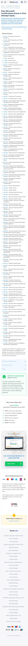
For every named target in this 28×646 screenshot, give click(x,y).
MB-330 (5, 222)
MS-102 (5, 289)
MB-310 (5, 218)
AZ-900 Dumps (13, 591)
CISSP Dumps (13, 618)
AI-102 (5, 104)
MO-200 (5, 272)
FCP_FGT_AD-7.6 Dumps (13, 621)
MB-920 (5, 254)
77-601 (5, 40)
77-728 (5, 54)
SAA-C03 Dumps (13, 550)
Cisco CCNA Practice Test (13, 571)
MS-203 (5, 291)
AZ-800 (5, 145)
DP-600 (5, 171)
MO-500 (5, 287)
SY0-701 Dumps (13, 538)
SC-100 (5, 326)
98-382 (5, 81)
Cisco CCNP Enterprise (13, 580)
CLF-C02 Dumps (13, 609)
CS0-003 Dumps (13, 603)
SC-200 (5, 328)
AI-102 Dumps (13, 577)
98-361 (5, 68)
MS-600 (5, 294)
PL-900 (5, 322)
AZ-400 (5, 134)
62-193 (5, 36)
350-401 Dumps (13, 594)
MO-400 (5, 283)
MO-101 (5, 269)
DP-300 (5, 162)
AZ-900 (5, 152)
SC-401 (5, 339)
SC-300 (5, 332)
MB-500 (5, 231)
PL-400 (5, 311)
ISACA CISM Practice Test (13, 615)
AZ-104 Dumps (13, 541)
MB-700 (5, 234)
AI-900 (5, 111)
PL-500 (5, 315)
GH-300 (5, 190)
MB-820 (5, 242)
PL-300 (5, 309)
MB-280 (5, 215)
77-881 (5, 58)
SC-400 (5, 335)
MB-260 (5, 211)
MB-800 (5, 238)
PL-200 (5, 305)
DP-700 (5, 174)
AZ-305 (5, 130)
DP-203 (5, 158)
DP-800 (5, 178)
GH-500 (5, 192)
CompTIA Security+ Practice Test (13, 535)
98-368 (5, 74)
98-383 (5, 85)
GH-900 (5, 194)
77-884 (5, 60)
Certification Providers (12, 6)
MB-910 (5, 249)
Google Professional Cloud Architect (13, 606)
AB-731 (5, 98)
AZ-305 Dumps (13, 568)
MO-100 (5, 265)
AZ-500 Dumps (13, 612)
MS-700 (5, 297)
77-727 (5, 51)
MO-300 (5, 280)
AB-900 (5, 100)
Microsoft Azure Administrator (13, 562)
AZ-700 (5, 141)
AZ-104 (5, 114)
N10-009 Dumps (13, 583)
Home (2, 6)
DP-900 (5, 182)
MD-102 (5, 263)
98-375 (5, 78)
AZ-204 (5, 123)
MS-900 (5, 303)
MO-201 (5, 276)
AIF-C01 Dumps (13, 574)
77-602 (5, 43)
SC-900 (5, 343)
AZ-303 (5, 127)
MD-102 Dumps (13, 600)
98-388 (5, 89)
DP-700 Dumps (13, 556)
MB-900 (5, 245)
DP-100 (5, 155)
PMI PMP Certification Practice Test (13, 597)
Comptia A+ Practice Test (13, 553)
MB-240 (5, 207)
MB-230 (5, 204)
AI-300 (5, 108)
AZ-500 (5, 138)
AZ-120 (5, 116)
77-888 (5, 62)
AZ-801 (5, 149)
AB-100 (5, 92)
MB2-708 (5, 259)
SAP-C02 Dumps (13, 565)
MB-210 (5, 196)
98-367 (5, 72)
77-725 (5, 47)
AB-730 (5, 96)
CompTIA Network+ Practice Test (13, 544)
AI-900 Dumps (13, 559)
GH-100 (5, 185)
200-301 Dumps (13, 547)
